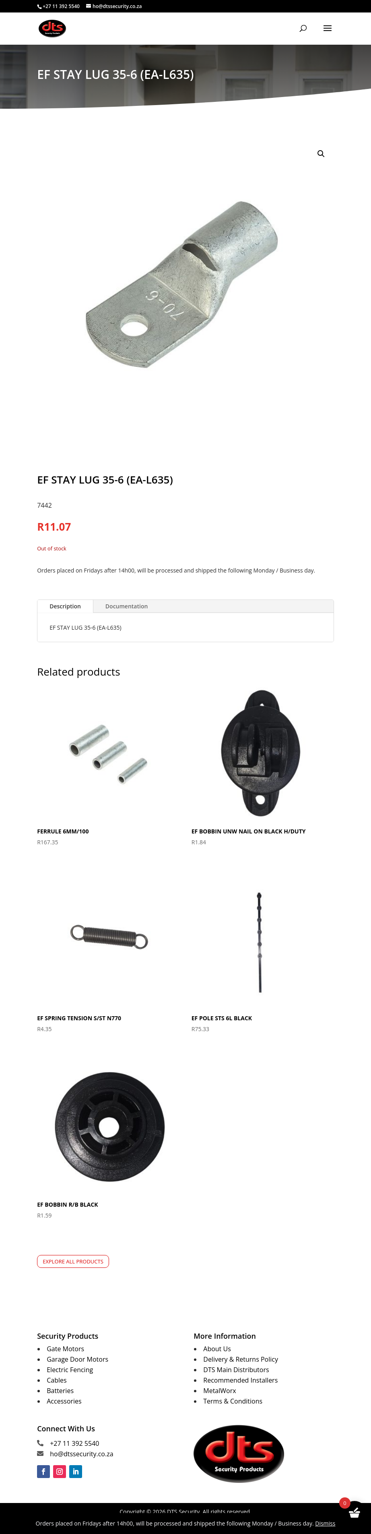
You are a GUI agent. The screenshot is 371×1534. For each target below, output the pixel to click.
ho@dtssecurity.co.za (81, 1453)
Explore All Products (73, 1261)
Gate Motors (65, 1348)
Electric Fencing (70, 1369)
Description (65, 606)
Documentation (126, 606)
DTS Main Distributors (236, 1369)
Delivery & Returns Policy (240, 1359)
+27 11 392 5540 (74, 1443)
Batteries (60, 1390)
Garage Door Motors (77, 1359)
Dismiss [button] (325, 1523)
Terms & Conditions (232, 1401)
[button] (321, 154)
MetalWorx (219, 1390)
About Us (217, 1348)
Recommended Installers (240, 1380)
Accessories (64, 1401)
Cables (56, 1380)
